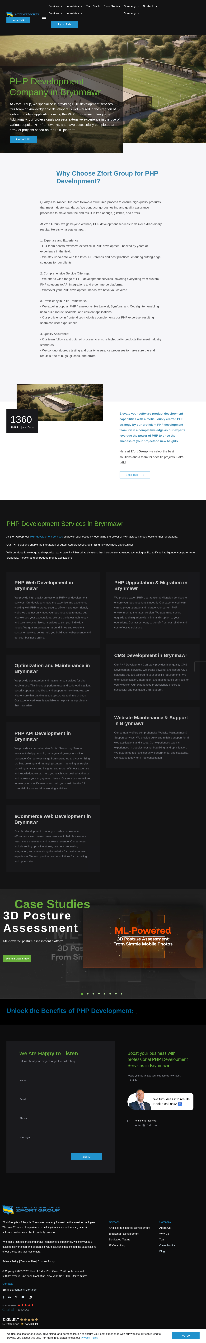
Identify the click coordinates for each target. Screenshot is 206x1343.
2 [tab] (88, 994)
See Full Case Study (17, 958)
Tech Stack (93, 6)
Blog (162, 1251)
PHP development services (46, 536)
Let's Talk (18, 20)
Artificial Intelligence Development (129, 1227)
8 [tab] (121, 994)
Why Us (164, 1233)
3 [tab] (93, 994)
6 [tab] (110, 994)
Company (131, 6)
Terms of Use (28, 1261)
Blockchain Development (124, 1233)
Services (114, 1222)
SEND (86, 1156)
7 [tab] (116, 994)
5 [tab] (104, 994)
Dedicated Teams (119, 1239)
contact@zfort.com (145, 1125)
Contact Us (150, 6)
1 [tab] (82, 994)
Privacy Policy (89, 1337)
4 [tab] (99, 994)
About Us (165, 1227)
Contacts (7, 1283)
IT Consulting (117, 1245)
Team (162, 1239)
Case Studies (112, 6)
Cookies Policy (46, 1261)
